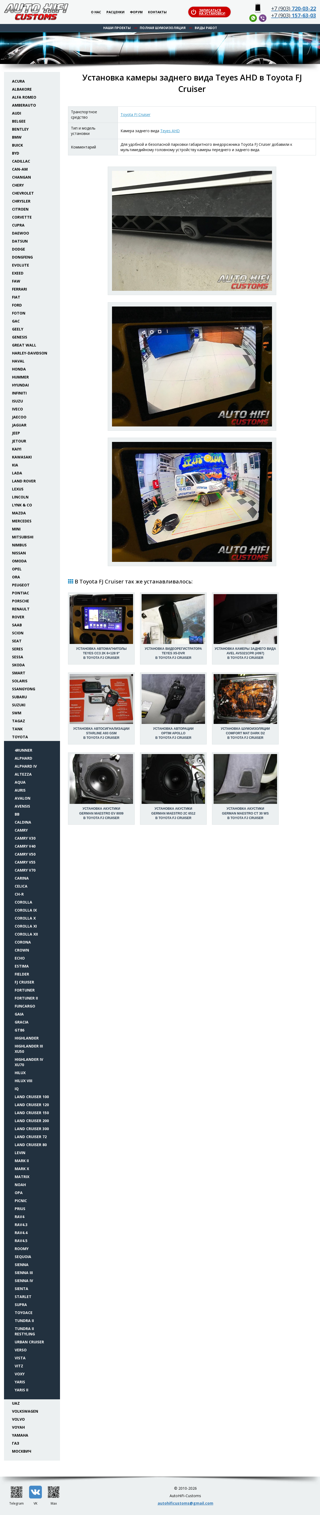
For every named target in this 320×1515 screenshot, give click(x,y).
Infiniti (19, 393)
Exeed (17, 273)
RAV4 (19, 1216)
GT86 (19, 1030)
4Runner (23, 750)
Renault (21, 608)
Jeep (16, 433)
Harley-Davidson (29, 353)
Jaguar (19, 425)
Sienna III (24, 1272)
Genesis (19, 337)
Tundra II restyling (25, 1331)
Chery (18, 185)
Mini (16, 528)
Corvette (22, 217)
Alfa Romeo (24, 97)
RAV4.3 (21, 1224)
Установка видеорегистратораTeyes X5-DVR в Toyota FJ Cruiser (173, 653)
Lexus (17, 488)
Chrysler (21, 201)
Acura (18, 81)
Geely (17, 329)
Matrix (22, 1176)
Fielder (22, 974)
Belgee (19, 121)
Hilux (20, 1072)
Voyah (18, 1427)
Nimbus (19, 544)
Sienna (22, 1264)
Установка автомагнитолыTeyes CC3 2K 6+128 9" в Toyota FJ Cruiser (101, 653)
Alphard (23, 758)
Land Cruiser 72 (31, 1136)
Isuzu (17, 401)
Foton (18, 313)
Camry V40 (25, 846)
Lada (17, 473)
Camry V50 (25, 854)
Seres (17, 648)
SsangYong (23, 688)
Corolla (23, 902)
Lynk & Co (22, 504)
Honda (19, 369)
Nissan (19, 552)
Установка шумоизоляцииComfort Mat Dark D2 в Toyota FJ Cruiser (245, 733)
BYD (15, 153)
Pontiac (20, 592)
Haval (18, 361)
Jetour (19, 441)
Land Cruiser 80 (31, 1144)
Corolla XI (26, 926)
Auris (20, 790)
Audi (16, 113)
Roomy (22, 1248)
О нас (96, 12)
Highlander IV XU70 (29, 1062)
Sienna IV (24, 1280)
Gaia (19, 1014)
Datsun (20, 241)
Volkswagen (25, 1411)
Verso (21, 1349)
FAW (16, 281)
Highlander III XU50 (29, 1048)
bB (17, 814)
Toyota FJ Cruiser (135, 114)
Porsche (20, 600)
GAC (16, 321)
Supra (21, 1304)
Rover (18, 616)
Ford (17, 305)
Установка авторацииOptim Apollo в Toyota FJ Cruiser (173, 733)
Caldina (23, 822)
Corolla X (25, 918)
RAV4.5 (21, 1240)
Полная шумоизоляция (163, 28)
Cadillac (21, 161)
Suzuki (18, 704)
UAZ (16, 1403)
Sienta (21, 1288)
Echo (20, 958)
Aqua (20, 782)
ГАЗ (15, 1443)
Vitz (19, 1365)
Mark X (22, 1168)
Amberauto (24, 105)
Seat (17, 640)
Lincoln (20, 496)
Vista (20, 1357)
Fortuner (25, 990)
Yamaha (20, 1435)
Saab (17, 624)
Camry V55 (25, 862)
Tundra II (24, 1320)
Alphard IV (26, 766)
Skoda (18, 664)
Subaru (19, 696)
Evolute (20, 265)
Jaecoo (19, 417)
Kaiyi (16, 449)
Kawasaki (22, 457)
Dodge (18, 249)
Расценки (115, 12)
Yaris (20, 1381)
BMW (17, 137)
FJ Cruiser (24, 982)
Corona (23, 942)
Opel (17, 568)
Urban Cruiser (29, 1341)
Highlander (27, 1038)
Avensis (22, 806)
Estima (22, 966)
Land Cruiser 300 (32, 1128)
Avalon (22, 798)
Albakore (22, 89)
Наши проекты (117, 28)
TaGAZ (18, 720)
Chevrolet (23, 193)
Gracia (22, 1022)
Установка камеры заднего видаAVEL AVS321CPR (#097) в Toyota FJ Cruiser (245, 653)
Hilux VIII (23, 1080)
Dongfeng (22, 257)
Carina (22, 878)
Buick (17, 145)
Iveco (17, 409)
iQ (17, 1088)
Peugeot (21, 584)
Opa (19, 1192)
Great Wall (24, 345)
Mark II (22, 1160)
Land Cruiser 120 (32, 1104)
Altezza (23, 774)
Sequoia (23, 1256)
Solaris (19, 680)
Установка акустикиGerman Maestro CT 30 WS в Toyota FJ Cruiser (245, 813)
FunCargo (25, 1006)
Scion (17, 632)
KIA (15, 465)
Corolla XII (26, 934)
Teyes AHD (170, 130)
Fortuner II (26, 998)
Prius (20, 1208)
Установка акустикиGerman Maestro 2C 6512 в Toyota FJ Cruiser (173, 813)
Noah (20, 1184)
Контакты (157, 12)
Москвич (21, 1451)
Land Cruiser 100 (32, 1096)
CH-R (19, 894)
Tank (17, 728)
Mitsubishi (22, 536)
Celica (21, 886)
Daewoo (20, 233)
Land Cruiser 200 (32, 1120)
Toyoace (24, 1312)
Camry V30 (25, 838)
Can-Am (20, 169)
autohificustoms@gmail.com (185, 1503)
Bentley (20, 129)
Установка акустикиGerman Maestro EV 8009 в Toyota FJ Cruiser (101, 813)
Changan (21, 177)
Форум (136, 12)
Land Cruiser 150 (32, 1112)
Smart (18, 672)
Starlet (23, 1296)
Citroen (20, 209)
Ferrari (19, 289)
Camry (21, 830)
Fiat (16, 297)
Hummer (20, 377)
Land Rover (24, 480)
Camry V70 (25, 870)
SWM (16, 712)
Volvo (18, 1419)
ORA (16, 576)
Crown (22, 950)
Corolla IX (26, 910)
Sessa (17, 656)
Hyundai (20, 385)
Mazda (19, 512)
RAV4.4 (21, 1232)
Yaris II (21, 1389)
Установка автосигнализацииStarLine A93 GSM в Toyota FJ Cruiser (101, 733)
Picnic (21, 1200)
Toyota (20, 736)
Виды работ (206, 28)
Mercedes (21, 520)
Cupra (18, 225)
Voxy (20, 1373)
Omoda (19, 560)
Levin (20, 1152)
